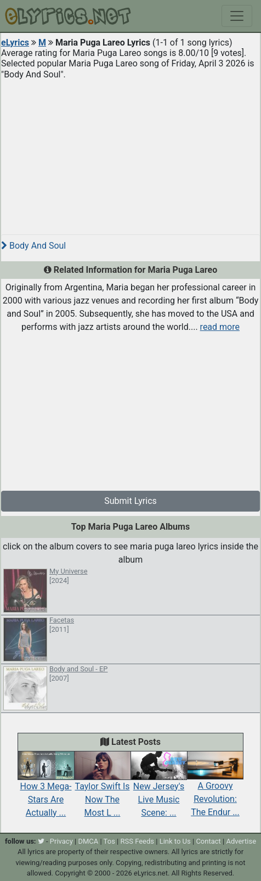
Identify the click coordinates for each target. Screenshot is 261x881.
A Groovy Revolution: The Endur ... (215, 788)
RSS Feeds (138, 841)
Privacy (61, 841)
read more (220, 327)
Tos (109, 841)
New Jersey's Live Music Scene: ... (158, 788)
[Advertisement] (130, 152)
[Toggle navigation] (237, 16)
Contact (208, 841)
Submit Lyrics (130, 501)
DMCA (88, 841)
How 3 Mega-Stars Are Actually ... (46, 788)
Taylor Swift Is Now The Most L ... (102, 788)
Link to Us (175, 841)
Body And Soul (33, 245)
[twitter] (41, 841)
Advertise (241, 841)
